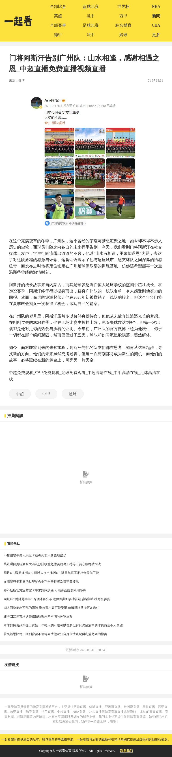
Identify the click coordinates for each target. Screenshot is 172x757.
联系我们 (126, 751)
